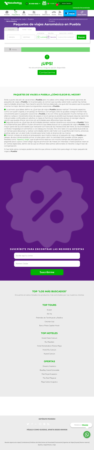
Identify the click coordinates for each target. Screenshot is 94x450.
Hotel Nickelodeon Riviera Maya (49, 346)
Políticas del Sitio (35, 442)
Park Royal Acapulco (49, 374)
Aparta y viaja (42, 444)
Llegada (40, 33)
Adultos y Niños (66, 33)
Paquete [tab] (11, 29)
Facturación (58, 442)
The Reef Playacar (49, 378)
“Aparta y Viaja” (23, 139)
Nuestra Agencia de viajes (12, 442)
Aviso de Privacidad (48, 442)
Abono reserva (84, 442)
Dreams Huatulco (49, 366)
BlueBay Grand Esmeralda (49, 370)
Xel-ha (49, 314)
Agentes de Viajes (68, 442)
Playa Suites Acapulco (49, 382)
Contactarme (47, 72)
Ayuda (77, 442)
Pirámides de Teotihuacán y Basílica (49, 318)
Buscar (81, 37)
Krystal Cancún (49, 354)
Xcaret (49, 310)
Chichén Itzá (49, 322)
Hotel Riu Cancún (49, 350)
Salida (51, 33)
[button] (35, 13)
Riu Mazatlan (49, 342)
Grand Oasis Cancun (49, 338)
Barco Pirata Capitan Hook (49, 326)
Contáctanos (25, 442)
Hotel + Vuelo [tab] (27, 29)
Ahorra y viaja (51, 444)
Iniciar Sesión (66, 3)
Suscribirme (47, 272)
